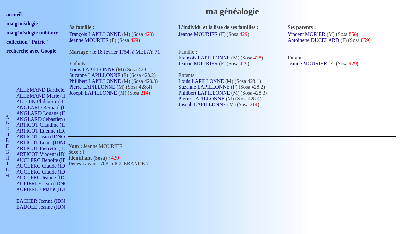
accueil (14, 14)
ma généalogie (22, 23)
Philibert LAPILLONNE (95, 81)
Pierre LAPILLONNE (92, 87)
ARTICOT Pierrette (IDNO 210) (50, 148)
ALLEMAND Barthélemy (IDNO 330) (57, 90)
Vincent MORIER (306, 34)
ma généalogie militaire (32, 32)
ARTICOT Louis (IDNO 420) (47, 142)
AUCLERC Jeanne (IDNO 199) (49, 177)
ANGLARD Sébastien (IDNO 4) (50, 119)
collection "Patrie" (27, 42)
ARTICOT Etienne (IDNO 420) (49, 131)
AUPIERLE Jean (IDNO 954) (47, 183)
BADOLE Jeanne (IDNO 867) (48, 207)
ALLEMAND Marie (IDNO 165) (51, 95)
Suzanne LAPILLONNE (95, 75)
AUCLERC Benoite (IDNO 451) (50, 160)
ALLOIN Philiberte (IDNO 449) (50, 101)
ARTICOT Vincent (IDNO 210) (49, 154)
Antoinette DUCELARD (313, 40)
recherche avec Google (31, 51)
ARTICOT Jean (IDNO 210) (46, 136)
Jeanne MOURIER (89, 40)
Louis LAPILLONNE (92, 69)
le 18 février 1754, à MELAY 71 (130, 52)
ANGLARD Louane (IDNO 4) (48, 113)
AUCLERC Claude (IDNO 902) (50, 166)
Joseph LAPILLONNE (93, 93)
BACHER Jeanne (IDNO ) (44, 201)
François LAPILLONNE (95, 34)
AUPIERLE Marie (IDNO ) (45, 189)
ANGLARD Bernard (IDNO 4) (48, 107)
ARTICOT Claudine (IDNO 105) (50, 125)
